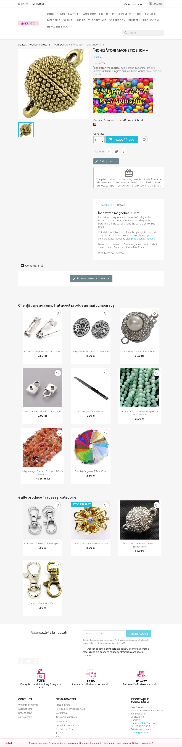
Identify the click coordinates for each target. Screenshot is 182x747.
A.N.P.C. (60, 733)
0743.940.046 (38, 4)
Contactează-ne (65, 729)
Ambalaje (151, 14)
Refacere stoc (57, 26)
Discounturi (62, 720)
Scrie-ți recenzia (106, 161)
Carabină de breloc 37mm (42, 603)
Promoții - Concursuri (67, 725)
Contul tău (26, 699)
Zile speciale (97, 20)
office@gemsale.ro (141, 732)
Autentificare (25, 708)
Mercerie (53, 20)
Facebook (21, 661)
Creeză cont (25, 712)
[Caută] (143, 33)
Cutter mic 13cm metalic (91, 411)
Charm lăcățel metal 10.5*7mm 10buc (42, 411)
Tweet (116, 151)
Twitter (28, 661)
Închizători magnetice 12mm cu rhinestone (139, 545)
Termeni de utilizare (66, 716)
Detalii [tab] (121, 205)
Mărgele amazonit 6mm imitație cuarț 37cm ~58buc (140, 413)
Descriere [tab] (106, 205)
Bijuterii (134, 20)
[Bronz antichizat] (95, 125)
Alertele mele (25, 716)
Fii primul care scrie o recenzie (91, 278)
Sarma (67, 20)
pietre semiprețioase (143, 238)
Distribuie (109, 151)
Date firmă (61, 712)
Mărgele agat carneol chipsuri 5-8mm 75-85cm (42, 473)
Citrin (51, 14)
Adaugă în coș (122, 140)
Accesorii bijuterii (96, 14)
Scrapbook (117, 20)
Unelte (80, 20)
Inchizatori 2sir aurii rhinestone (91, 543)
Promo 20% (151, 20)
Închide (9, 743)
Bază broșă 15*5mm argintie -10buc (42, 351)
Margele (74, 14)
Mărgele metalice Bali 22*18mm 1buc (91, 351)
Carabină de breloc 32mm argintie (42, 543)
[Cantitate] (97, 139)
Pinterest (124, 151)
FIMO (62, 14)
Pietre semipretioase (127, 14)
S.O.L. (59, 737)
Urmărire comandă (28, 704)
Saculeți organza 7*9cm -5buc (91, 471)
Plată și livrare (63, 704)
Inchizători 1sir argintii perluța (139, 351)
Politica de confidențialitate (70, 708)
